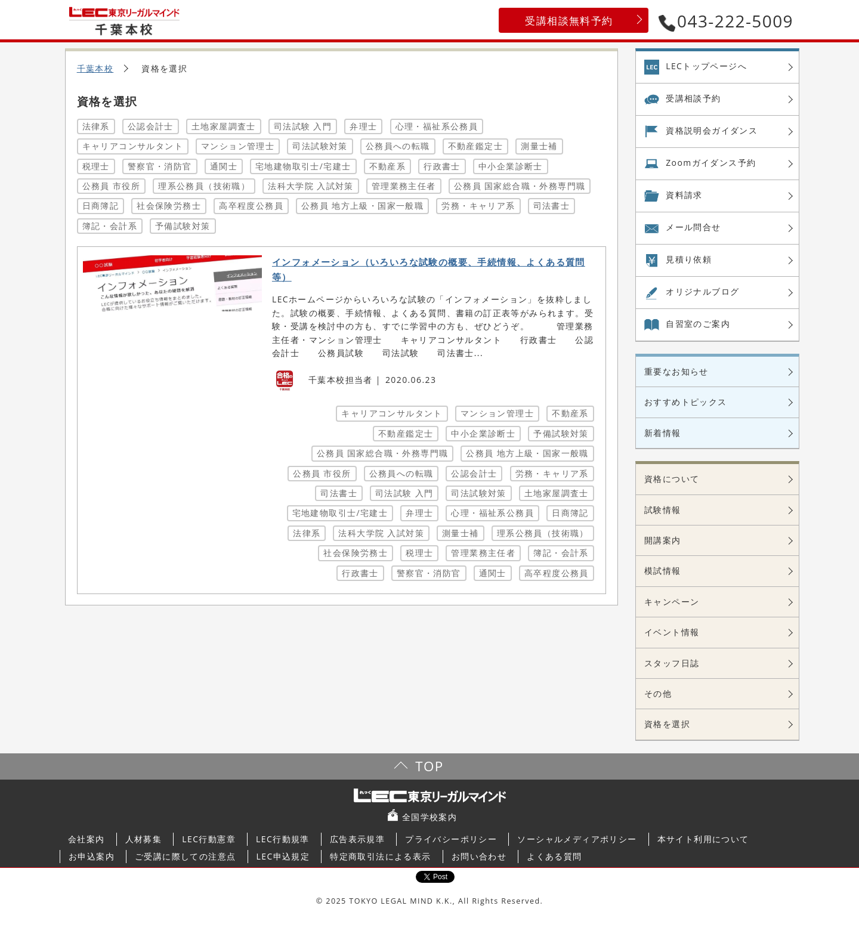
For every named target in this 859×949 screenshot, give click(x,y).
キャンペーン (671, 601)
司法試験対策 (319, 146)
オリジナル (702, 291)
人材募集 (143, 839)
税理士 (96, 166)
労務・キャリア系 (478, 205)
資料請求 (684, 194)
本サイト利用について (703, 839)
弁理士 (363, 126)
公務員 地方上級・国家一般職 (362, 205)
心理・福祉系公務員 (436, 126)
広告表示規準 (357, 839)
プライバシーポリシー (451, 839)
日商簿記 (100, 205)
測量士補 (539, 146)
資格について (671, 478)
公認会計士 (151, 126)
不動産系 (387, 166)
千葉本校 (95, 68)
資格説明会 (712, 130)
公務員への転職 (398, 146)
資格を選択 (667, 723)
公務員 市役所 (111, 185)
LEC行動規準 (283, 839)
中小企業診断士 (510, 166)
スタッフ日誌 (671, 663)
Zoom (711, 162)
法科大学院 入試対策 (311, 185)
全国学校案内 (429, 817)
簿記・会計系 (109, 225)
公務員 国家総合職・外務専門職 (520, 185)
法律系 (96, 126)
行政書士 (442, 166)
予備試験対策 (182, 225)
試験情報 (662, 509)
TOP (429, 766)
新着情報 (662, 432)
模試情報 (662, 570)
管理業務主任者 (404, 185)
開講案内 (662, 540)
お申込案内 (92, 856)
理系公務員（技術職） (204, 185)
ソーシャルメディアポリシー (576, 839)
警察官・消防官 (160, 166)
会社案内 (86, 839)
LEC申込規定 (283, 856)
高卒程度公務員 (251, 205)
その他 (658, 693)
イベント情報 (671, 632)
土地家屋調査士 (223, 126)
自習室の (698, 323)
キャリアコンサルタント (132, 146)
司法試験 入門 (303, 126)
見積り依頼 (689, 259)
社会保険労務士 (169, 205)
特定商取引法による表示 (380, 856)
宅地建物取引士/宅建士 (303, 166)
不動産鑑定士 (475, 146)
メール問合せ (693, 227)
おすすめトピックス (685, 401)
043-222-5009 (726, 21)
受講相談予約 (693, 98)
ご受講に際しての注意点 (185, 856)
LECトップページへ (706, 66)
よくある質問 (554, 856)
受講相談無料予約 (569, 20)
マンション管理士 (237, 146)
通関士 (223, 166)
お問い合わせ (479, 856)
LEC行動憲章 (209, 839)
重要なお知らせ (676, 371)
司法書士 (551, 205)
